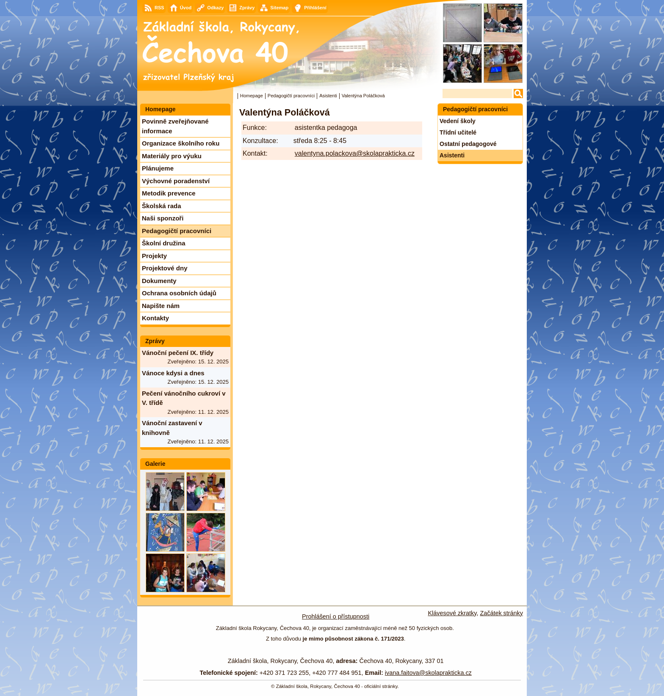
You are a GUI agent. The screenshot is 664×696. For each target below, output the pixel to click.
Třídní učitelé (458, 132)
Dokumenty (159, 280)
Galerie (155, 463)
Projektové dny (165, 268)
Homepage (251, 95)
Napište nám (161, 305)
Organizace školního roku (180, 143)
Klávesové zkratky (452, 613)
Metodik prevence (169, 193)
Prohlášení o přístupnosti (335, 616)
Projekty (154, 255)
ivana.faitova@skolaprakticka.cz (428, 672)
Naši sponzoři (162, 218)
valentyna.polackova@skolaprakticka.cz (355, 153)
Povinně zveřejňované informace (175, 126)
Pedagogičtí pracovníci (291, 95)
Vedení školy (458, 121)
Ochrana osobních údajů (179, 293)
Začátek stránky (501, 613)
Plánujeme (158, 168)
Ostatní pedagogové (468, 143)
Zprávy (155, 341)
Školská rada (161, 205)
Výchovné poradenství (176, 180)
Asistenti (328, 95)
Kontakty (155, 318)
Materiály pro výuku (172, 156)
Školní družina (163, 243)
